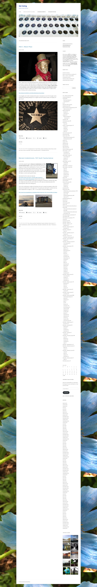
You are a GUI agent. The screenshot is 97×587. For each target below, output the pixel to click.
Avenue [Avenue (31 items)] (73, 54)
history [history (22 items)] (64, 58)
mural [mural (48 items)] (68, 59)
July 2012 (64, 494)
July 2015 (64, 441)
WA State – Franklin (66, 229)
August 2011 (65, 510)
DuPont (64, 298)
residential (44, 224)
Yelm (64, 342)
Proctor (24, 150)
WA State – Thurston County (68, 335)
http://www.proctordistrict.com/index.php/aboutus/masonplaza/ (31, 93)
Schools (64, 201)
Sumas (64, 348)
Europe (64, 122)
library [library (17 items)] (74, 58)
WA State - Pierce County (49, 223)
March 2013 (65, 482)
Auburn (64, 247)
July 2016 (64, 424)
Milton (64, 262)
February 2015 (65, 449)
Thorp (64, 286)
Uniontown (65, 356)
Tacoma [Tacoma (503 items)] (73, 63)
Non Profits (65, 146)
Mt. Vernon (65, 323)
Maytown (65, 338)
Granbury (65, 174)
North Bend (65, 263)
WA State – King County (67, 246)
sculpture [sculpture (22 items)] (75, 61)
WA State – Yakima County (68, 357)
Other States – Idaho (66, 155)
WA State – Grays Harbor (67, 238)
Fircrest (64, 304)
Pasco (64, 231)
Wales (64, 131)
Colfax (64, 351)
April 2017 (64, 410)
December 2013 (66, 468)
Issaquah (65, 259)
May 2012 (64, 497)
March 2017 (65, 412)
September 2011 (66, 508)
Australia (64, 98)
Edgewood (65, 299)
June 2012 (64, 495)
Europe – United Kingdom (67, 125)
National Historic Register (68, 137)
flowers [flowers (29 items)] (72, 56)
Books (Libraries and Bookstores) (69, 107)
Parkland (65, 310)
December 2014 (66, 452)
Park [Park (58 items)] (67, 60)
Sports (64, 204)
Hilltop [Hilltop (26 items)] (71, 57)
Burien (64, 253)
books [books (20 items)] (64, 55)
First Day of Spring (66, 72)
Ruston (64, 313)
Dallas (64, 170)
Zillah (64, 359)
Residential (39, 223)
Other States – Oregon (67, 165)
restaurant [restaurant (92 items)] (66, 61)
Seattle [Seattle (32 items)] (64, 63)
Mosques (65, 185)
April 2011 (64, 516)
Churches (65, 183)
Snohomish (65, 331)
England (65, 126)
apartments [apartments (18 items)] (66, 54)
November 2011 (66, 505)
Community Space (66, 120)
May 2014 (64, 461)
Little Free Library (66, 109)
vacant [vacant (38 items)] (66, 65)
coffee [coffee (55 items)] (74, 55)
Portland (65, 162)
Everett (64, 328)
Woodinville (65, 272)
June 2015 (64, 443)
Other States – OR (66, 161)
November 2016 (66, 418)
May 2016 (64, 427)
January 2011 (65, 520)
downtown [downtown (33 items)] (69, 56)
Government (65, 134)
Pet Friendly (65, 180)
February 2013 (65, 483)
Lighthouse (65, 143)
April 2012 (64, 498)
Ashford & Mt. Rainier (67, 296)
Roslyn (64, 284)
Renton (64, 266)
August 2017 (65, 406)
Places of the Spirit (66, 182)
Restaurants (65, 189)
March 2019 (65, 403)
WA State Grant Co (66, 360)
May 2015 (64, 444)
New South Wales (66, 100)
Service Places (65, 202)
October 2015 (65, 437)
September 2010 (66, 526)
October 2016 (65, 419)
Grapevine (65, 176)
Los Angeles (65, 152)
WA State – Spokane (66, 332)
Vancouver (65, 113)
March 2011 (65, 517)
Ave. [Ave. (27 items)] (71, 54)
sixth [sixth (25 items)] (67, 63)
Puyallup (65, 311)
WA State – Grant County (68, 237)
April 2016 (64, 428)
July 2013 (64, 476)
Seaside (65, 164)
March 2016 (65, 429)
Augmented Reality (66, 97)
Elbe (64, 301)
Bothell (64, 252)
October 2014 (65, 455)
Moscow (65, 159)
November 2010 (66, 523)
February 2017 (65, 413)
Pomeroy (65, 234)
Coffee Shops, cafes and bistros (69, 190)
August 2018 (65, 404)
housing (32, 224)
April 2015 (64, 446)
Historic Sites (65, 135)
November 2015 (66, 435)
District (49, 148)
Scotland (65, 129)
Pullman (65, 354)
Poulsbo (65, 277)
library (52, 148)
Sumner (64, 317)
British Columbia (66, 110)
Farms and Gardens (66, 132)
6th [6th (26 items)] (63, 54)
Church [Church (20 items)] (71, 55)
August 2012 (65, 492)
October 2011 (65, 507)
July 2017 (64, 407)
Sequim (64, 244)
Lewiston (65, 158)
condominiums (24, 224)
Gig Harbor (65, 305)
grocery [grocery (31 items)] (67, 57)
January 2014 (65, 467)
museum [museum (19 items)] (71, 59)
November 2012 (66, 488)
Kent (64, 260)
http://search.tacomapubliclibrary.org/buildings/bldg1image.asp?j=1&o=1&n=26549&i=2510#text (38, 192)
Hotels (64, 140)
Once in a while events (67, 149)
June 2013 (64, 477)
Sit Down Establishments (68, 195)
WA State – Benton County (68, 226)
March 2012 (65, 500)
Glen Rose (65, 173)
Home (20, 11)
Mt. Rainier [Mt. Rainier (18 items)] (64, 59)
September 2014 (66, 456)
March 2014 (65, 464)
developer (46, 148)
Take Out (65, 196)
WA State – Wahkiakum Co (68, 344)
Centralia (65, 290)
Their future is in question (67, 217)
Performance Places (66, 179)
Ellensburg (65, 283)
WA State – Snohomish (67, 325)
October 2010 (65, 525)
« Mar (64, 375)
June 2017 (64, 409)
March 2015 (65, 447)
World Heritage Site (67, 138)
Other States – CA (66, 150)
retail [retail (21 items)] (70, 61)
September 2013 (66, 473)
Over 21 (64, 193)
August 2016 (65, 422)
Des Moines (65, 256)
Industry (64, 141)
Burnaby (65, 111)
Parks (64, 177)
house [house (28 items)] (66, 58)
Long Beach (65, 293)
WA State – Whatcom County (68, 345)
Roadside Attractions (67, 198)
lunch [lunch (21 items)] (76, 58)
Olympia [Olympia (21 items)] (74, 59)
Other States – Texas (67, 167)
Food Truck (65, 192)
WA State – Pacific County (67, 292)
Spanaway (65, 314)
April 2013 (64, 480)
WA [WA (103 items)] (69, 65)
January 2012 (65, 502)
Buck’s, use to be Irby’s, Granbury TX (69, 74)
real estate (28, 150)
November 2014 (66, 453)
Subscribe (66, 392)
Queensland (65, 101)
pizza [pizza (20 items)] (69, 60)
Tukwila (64, 271)
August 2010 (65, 528)
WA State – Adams (66, 222)
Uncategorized (31, 148)
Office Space (65, 147)
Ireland (64, 128)
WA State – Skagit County (67, 322)
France (64, 123)
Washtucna (65, 225)
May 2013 (64, 479)
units (47, 224)
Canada (64, 114)
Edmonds (65, 326)
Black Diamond (66, 250)
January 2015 (65, 450)
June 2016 (64, 425)
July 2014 (64, 459)
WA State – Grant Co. (66, 235)
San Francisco (66, 153)
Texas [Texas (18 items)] (64, 64)
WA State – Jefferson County (68, 241)
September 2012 (66, 491)
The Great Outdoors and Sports (69, 214)
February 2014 (65, 465)
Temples (65, 186)
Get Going (23, 6)
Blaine (64, 347)
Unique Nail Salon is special (68, 80)
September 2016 (66, 421)
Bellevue (65, 249)
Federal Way (65, 258)
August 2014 (65, 458)
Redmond (65, 265)
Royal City (64, 199)
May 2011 (64, 514)
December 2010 (66, 522)
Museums (64, 144)
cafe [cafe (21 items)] (66, 55)
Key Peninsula (66, 307)
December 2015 (66, 434)
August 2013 (65, 474)
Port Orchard (65, 275)
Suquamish (65, 280)
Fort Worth (65, 171)
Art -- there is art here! (32, 223)
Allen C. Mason (41, 148)
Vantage (65, 287)
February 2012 (65, 501)
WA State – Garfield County (68, 232)
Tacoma (32, 150)
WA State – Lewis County (67, 289)
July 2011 (64, 511)
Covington (65, 255)
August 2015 (65, 440)
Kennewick (65, 228)
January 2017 (65, 415)
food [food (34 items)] (76, 56)
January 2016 (65, 432)
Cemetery (64, 119)
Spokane (65, 334)
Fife (64, 302)
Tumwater (65, 341)
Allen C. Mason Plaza (25, 47)
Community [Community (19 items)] (65, 56)
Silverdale (65, 278)
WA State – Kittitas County (67, 281)
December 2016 (66, 416)
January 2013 (65, 485)
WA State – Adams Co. (67, 223)
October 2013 (65, 471)
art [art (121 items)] (69, 54)
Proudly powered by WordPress (24, 581)
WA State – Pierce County (67, 295)
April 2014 (64, 462)
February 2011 (65, 519)
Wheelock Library (37, 150)
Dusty (64, 353)
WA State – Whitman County (68, 350)
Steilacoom (65, 316)
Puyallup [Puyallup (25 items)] (71, 60)
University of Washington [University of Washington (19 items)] (69, 64)
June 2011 (64, 513)
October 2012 (65, 489)
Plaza (22, 150)
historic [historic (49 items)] (74, 57)
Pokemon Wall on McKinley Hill (68, 78)
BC (63, 103)
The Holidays (65, 216)
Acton (64, 168)
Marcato (35, 224)
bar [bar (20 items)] (76, 54)
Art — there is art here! (67, 95)
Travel (64, 219)
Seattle (64, 269)
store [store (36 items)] (69, 63)
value (50, 224)
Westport (65, 240)
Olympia (65, 339)
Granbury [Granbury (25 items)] (64, 57)
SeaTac (64, 268)
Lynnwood (65, 329)
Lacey (64, 336)
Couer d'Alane (66, 156)
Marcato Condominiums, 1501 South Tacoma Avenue (36, 158)
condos (28, 224)
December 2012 (66, 486)
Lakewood (65, 308)
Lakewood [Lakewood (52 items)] (70, 58)
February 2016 (65, 431)
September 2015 (66, 438)
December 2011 (66, 504)
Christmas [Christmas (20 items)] (68, 55)
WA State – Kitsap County (67, 274)
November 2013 (66, 470)
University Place (66, 320)
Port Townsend (66, 243)
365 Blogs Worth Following (29, 11)
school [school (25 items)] (72, 61)
